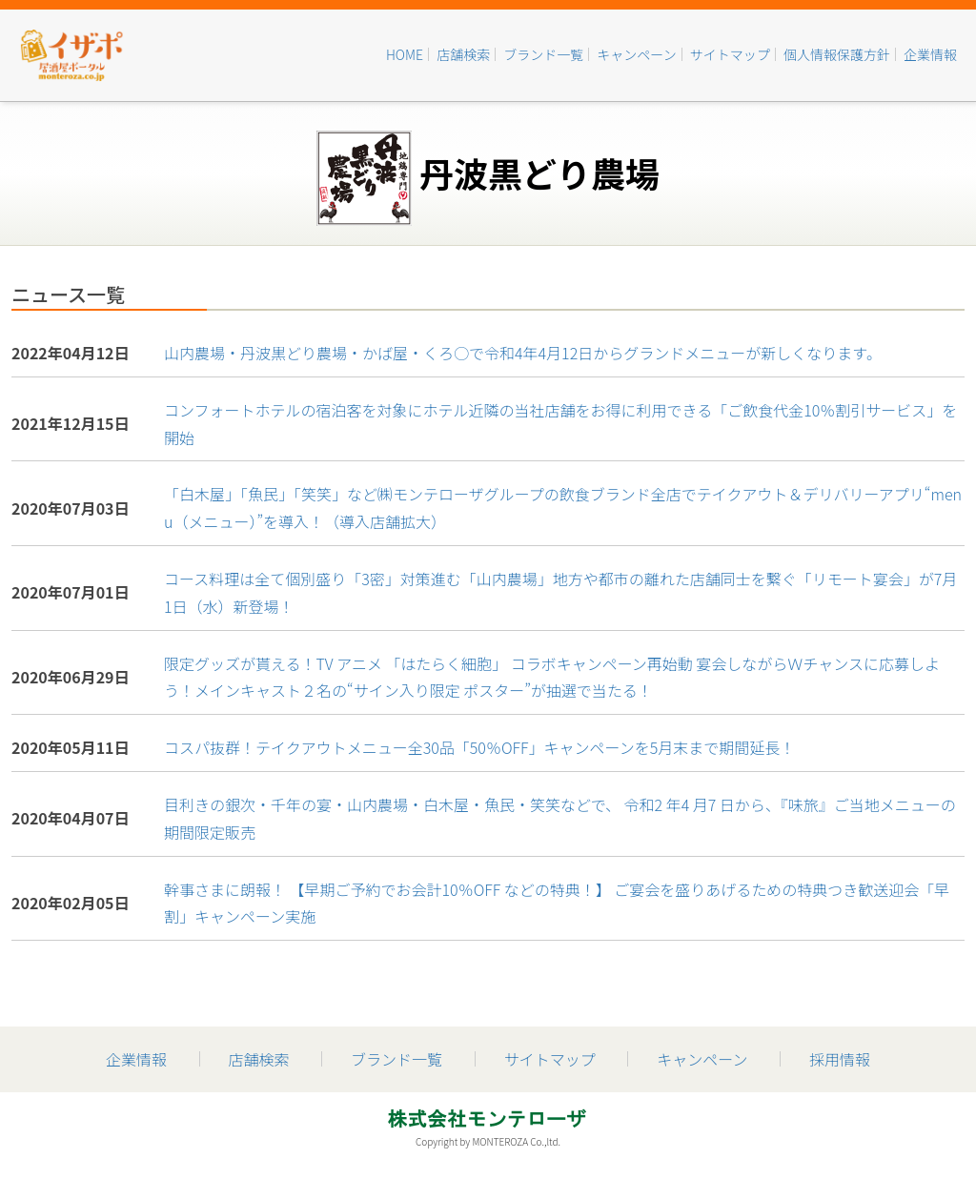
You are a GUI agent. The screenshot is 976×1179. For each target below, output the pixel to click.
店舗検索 (463, 54)
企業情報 (930, 54)
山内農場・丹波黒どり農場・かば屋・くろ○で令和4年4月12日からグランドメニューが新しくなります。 (523, 352)
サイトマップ (730, 54)
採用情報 (839, 1058)
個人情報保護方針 (836, 54)
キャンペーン (636, 54)
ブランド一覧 (543, 54)
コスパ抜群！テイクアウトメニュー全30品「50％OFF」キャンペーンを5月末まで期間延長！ (479, 747)
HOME (404, 54)
